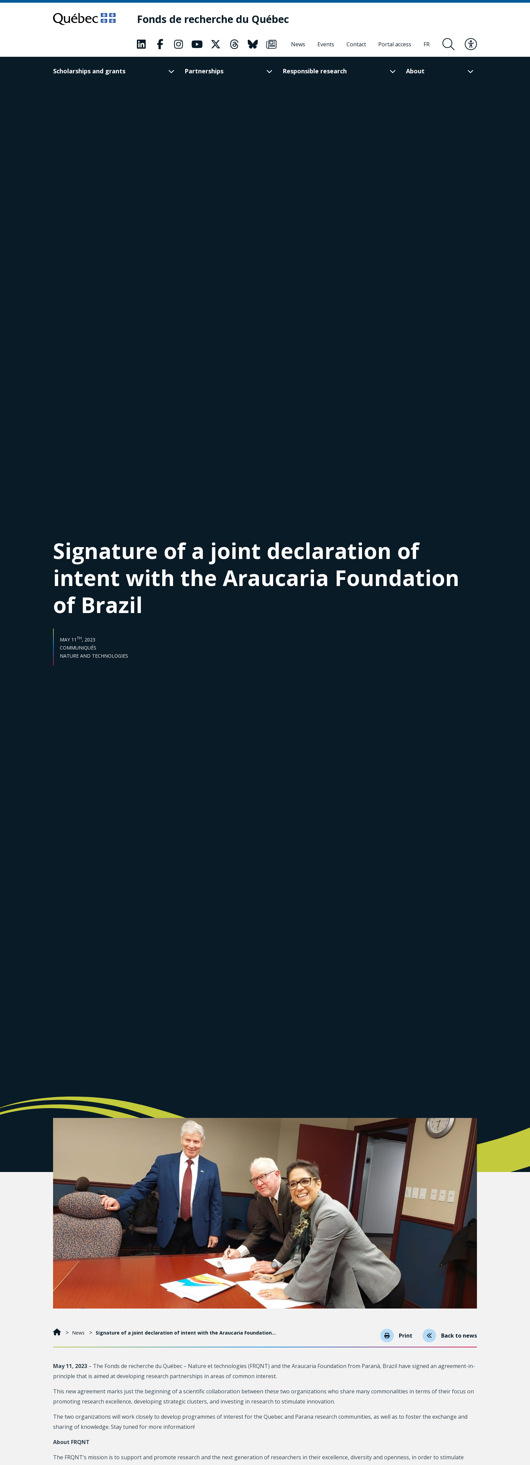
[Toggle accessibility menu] (471, 44)
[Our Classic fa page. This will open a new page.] (141, 44)
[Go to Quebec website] (84, 19)
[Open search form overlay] (448, 44)
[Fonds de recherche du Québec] (213, 19)
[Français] (426, 44)
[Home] (57, 1332)
